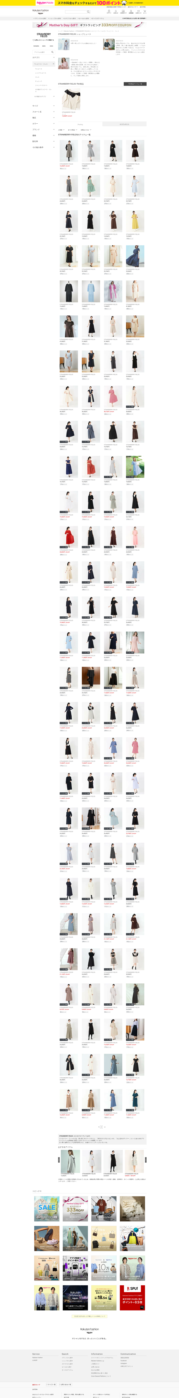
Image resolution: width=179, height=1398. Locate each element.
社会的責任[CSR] (55, 1393)
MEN (43, 46)
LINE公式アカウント (127, 1356)
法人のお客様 (95, 1360)
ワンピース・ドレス (41, 64)
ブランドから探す (67, 1348)
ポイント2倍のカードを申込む (101, 1385)
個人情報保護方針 (44, 1393)
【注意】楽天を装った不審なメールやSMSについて (89, 1307)
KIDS (51, 46)
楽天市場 (142, 7)
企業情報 (34, 1393)
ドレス (37, 77)
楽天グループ (132, 7)
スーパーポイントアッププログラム (102, 1348)
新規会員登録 (125, 1348)
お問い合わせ (95, 1357)
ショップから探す (67, 1351)
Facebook (124, 1351)
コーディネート (124, 124)
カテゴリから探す (67, 1354)
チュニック (38, 81)
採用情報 (64, 1393)
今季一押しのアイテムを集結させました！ (84, 43)
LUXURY (34, 1351)
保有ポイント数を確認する (129, 1385)
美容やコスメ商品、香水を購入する (74, 1385)
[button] (70, 1153)
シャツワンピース (40, 73)
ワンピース (38, 69)
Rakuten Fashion (69, 31)
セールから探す (66, 1357)
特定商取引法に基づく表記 (99, 1363)
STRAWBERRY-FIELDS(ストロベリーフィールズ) (90, 31)
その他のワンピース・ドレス (43, 90)
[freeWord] (43, 52)
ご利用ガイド (95, 1354)
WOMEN (36, 46)
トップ (60, 31)
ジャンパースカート (41, 85)
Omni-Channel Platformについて (101, 1366)
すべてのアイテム (67, 1360)
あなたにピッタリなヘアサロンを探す (43, 1385)
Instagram (124, 1354)
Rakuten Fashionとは (97, 1351)
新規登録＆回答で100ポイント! (116, 7)
